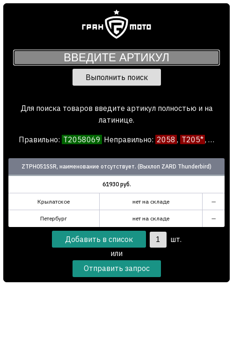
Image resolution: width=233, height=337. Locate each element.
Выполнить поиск (117, 77)
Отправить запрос (117, 268)
